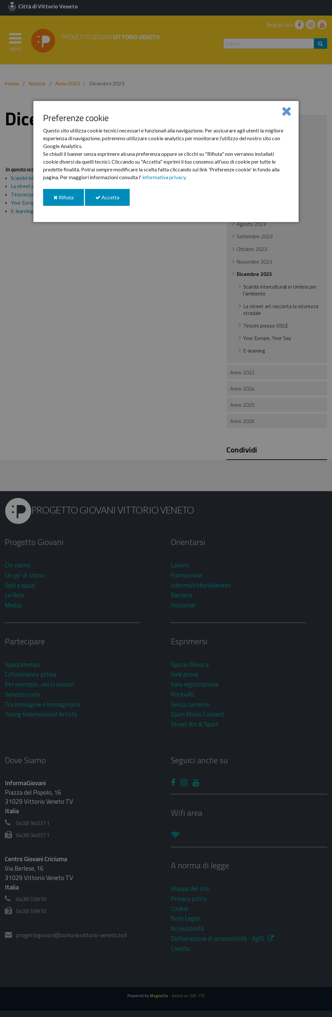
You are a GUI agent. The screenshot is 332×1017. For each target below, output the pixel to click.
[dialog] (166, 161)
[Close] (286, 111)
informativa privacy (163, 177)
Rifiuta (68, 200)
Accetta (112, 200)
